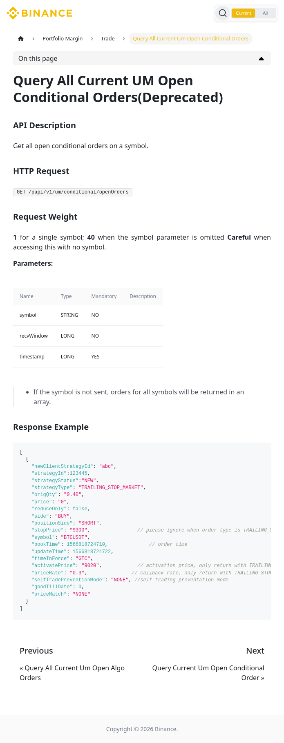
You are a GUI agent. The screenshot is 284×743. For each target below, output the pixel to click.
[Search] (222, 13)
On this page (38, 58)
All (265, 13)
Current (243, 13)
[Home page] (21, 38)
